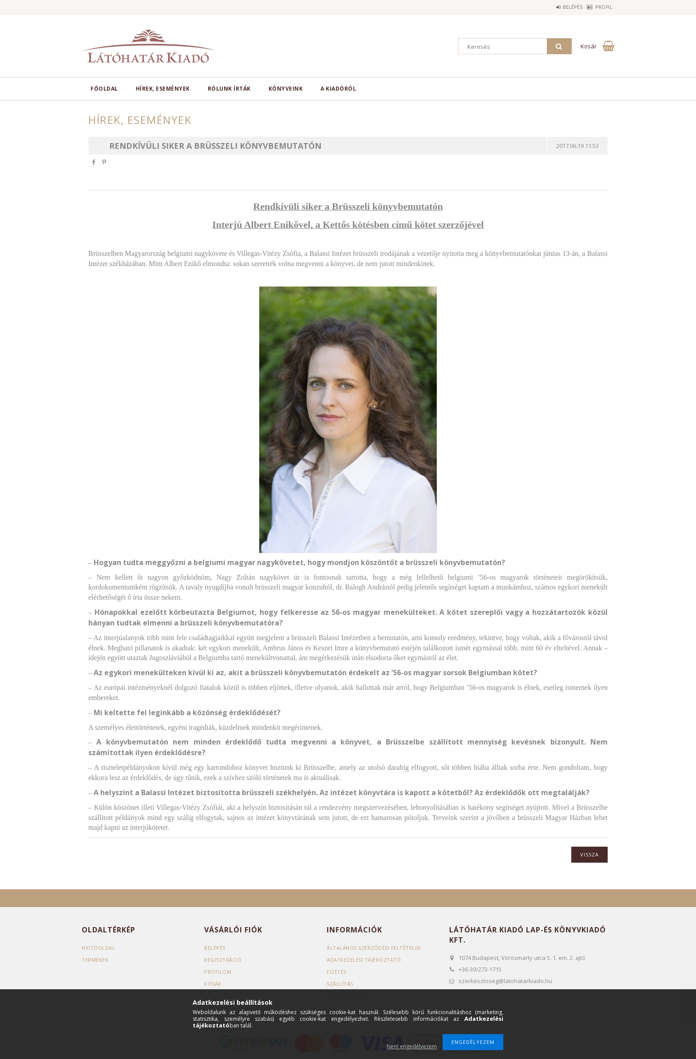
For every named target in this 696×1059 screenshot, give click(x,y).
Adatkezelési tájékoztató (364, 959)
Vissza (589, 854)
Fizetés (337, 971)
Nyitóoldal (98, 947)
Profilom (217, 971)
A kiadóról (338, 88)
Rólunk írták (229, 88)
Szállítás (340, 983)
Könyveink (286, 88)
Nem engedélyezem (412, 1046)
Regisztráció (222, 959)
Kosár (212, 983)
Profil (599, 7)
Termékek (95, 959)
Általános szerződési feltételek (374, 947)
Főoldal (104, 88)
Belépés (559, 7)
